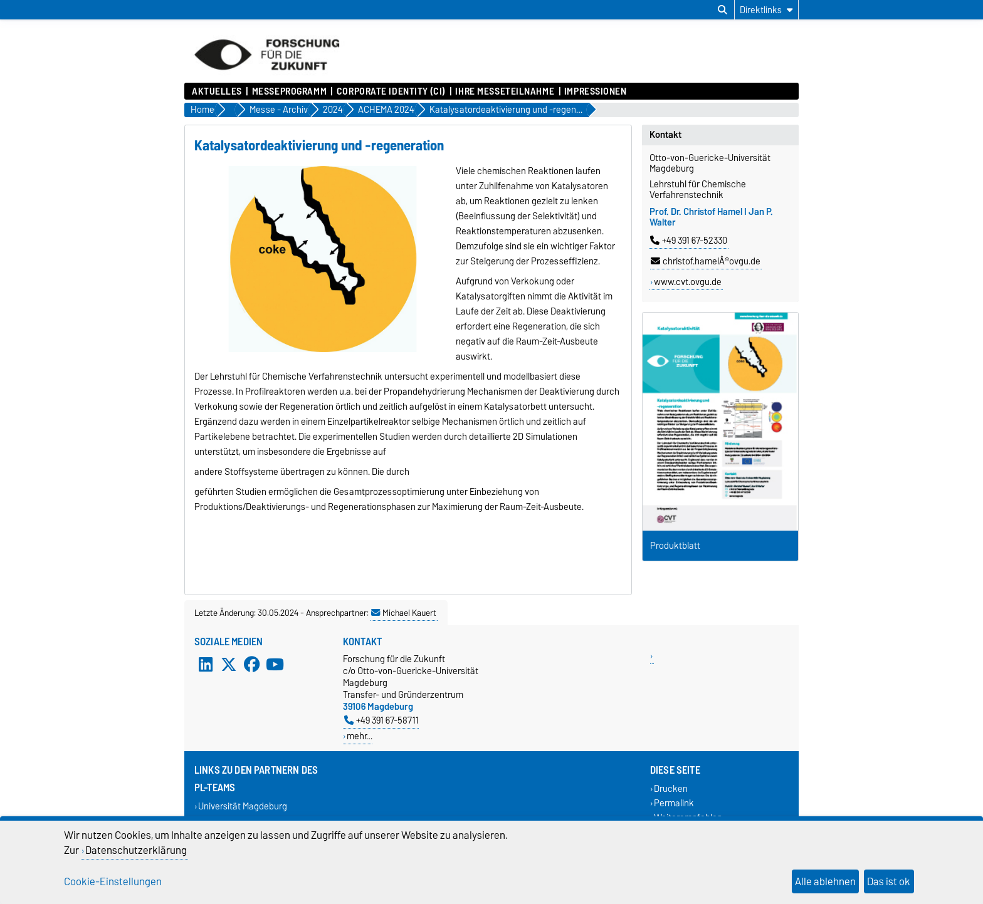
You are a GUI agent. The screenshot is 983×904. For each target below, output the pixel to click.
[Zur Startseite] (266, 76)
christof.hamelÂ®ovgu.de (705, 261)
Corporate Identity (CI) (391, 91)
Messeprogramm (289, 91)
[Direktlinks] (766, 9)
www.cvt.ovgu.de (688, 281)
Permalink (674, 803)
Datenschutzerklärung (136, 850)
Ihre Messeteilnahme (504, 91)
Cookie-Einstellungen (113, 881)
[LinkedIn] (205, 664)
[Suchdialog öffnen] (722, 10)
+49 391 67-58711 (381, 720)
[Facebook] (252, 664)
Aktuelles (217, 91)
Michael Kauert (403, 612)
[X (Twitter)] (229, 664)
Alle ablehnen (825, 881)
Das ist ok (888, 881)
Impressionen (595, 91)
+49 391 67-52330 (688, 240)
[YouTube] (274, 664)
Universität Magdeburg (242, 806)
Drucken (671, 788)
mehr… (359, 736)
